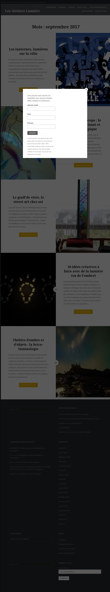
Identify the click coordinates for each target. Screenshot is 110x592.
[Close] (86, 89)
